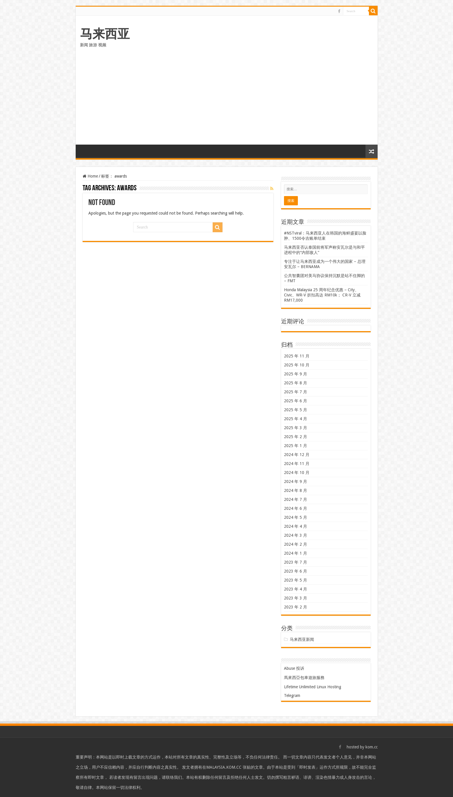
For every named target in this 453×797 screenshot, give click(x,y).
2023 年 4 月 (295, 589)
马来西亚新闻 (302, 639)
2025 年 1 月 (295, 445)
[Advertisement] (227, 101)
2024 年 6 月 (295, 508)
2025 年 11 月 (296, 356)
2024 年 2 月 (295, 544)
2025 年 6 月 (295, 400)
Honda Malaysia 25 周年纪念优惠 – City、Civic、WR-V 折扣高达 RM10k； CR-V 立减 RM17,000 (322, 294)
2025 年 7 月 (295, 392)
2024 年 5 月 (295, 517)
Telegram (292, 695)
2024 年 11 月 (296, 463)
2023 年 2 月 (295, 607)
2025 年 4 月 (295, 418)
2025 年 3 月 (295, 427)
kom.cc (371, 747)
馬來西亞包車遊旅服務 (304, 677)
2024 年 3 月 (295, 535)
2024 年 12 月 (296, 454)
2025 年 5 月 (295, 409)
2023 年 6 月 (295, 571)
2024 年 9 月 (295, 481)
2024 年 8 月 (295, 490)
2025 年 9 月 (295, 374)
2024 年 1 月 (295, 553)
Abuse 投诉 (294, 668)
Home (90, 176)
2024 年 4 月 (295, 526)
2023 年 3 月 (295, 598)
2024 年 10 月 (296, 472)
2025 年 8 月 (295, 383)
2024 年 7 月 (295, 499)
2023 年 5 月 (295, 580)
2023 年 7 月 (295, 562)
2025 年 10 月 (296, 365)
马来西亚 (105, 34)
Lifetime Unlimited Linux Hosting (312, 687)
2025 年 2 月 (295, 436)
